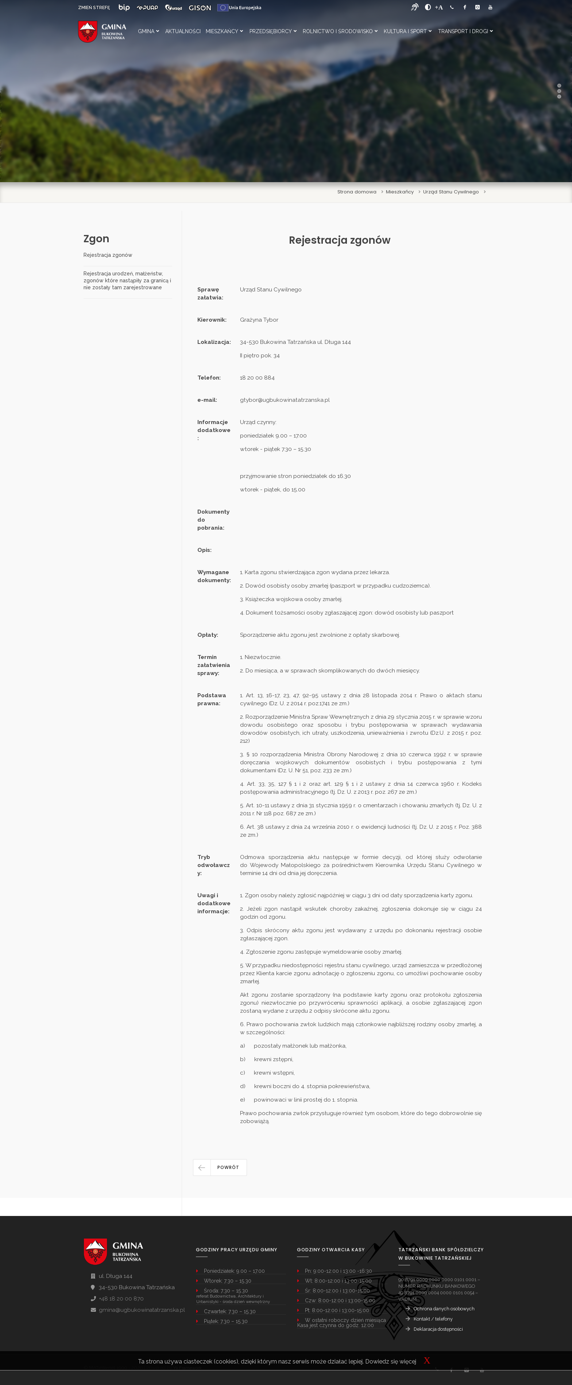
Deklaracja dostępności (438, 1329)
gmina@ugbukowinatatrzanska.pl (142, 1310)
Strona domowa (356, 191)
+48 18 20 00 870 (121, 1298)
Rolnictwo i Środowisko (340, 31)
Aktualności (183, 31)
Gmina (148, 31)
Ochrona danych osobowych (444, 1308)
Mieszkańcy (224, 31)
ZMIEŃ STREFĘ (94, 7)
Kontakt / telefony (433, 1319)
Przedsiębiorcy (273, 31)
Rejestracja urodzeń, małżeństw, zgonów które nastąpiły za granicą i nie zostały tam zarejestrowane (127, 280)
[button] (220, 1167)
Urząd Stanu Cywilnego (451, 191)
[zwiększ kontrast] (428, 7)
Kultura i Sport (408, 31)
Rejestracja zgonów (108, 255)
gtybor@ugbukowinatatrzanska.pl (285, 400)
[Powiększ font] (439, 7)
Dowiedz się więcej (390, 1361)
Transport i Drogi (465, 31)
